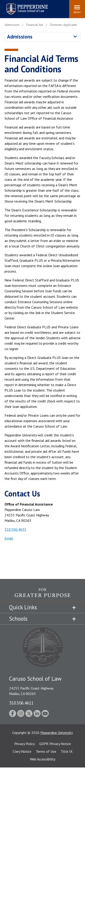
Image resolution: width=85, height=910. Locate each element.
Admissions (19, 36)
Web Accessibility (42, 759)
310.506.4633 (15, 529)
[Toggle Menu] (77, 9)
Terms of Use (46, 751)
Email (9, 538)
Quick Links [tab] (23, 607)
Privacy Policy (24, 743)
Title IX (67, 751)
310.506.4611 (21, 703)
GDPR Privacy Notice (55, 743)
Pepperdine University (56, 732)
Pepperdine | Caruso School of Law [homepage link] (26, 6)
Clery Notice (22, 751)
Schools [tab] (18, 618)
